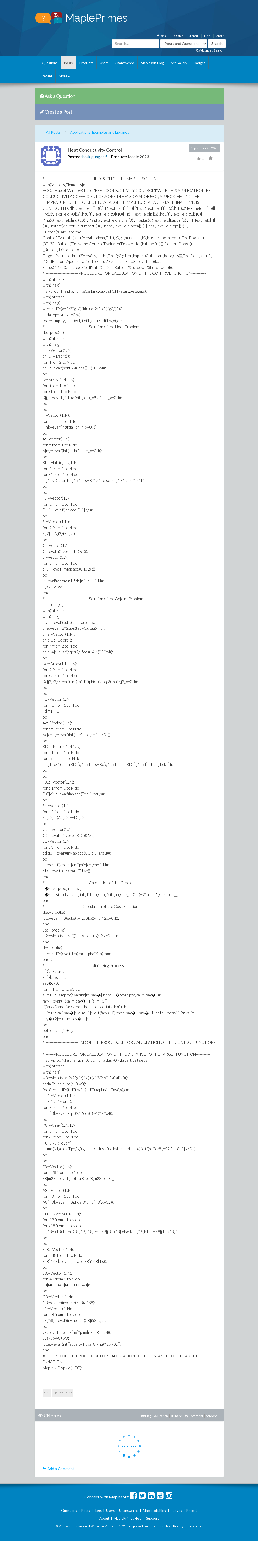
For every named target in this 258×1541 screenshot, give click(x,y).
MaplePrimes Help (128, 1518)
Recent (47, 76)
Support (193, 35)
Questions (49, 63)
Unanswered (124, 63)
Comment (194, 1416)
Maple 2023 (138, 156)
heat (47, 1392)
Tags (98, 1510)
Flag (146, 1416)
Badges (199, 63)
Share (176, 1416)
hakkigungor (93, 156)
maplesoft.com (139, 1526)
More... (212, 1416)
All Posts (53, 132)
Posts (68, 63)
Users (104, 63)
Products (86, 63)
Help (207, 35)
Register (177, 35)
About (220, 35)
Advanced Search (210, 50)
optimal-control (63, 1392)
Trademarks (194, 1526)
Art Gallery (179, 63)
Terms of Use (161, 1526)
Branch (161, 1416)
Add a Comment (58, 1468)
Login (161, 35)
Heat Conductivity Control (94, 150)
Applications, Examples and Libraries (99, 132)
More (64, 76)
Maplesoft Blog (152, 63)
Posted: (74, 156)
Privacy (178, 1526)
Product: (119, 156)
